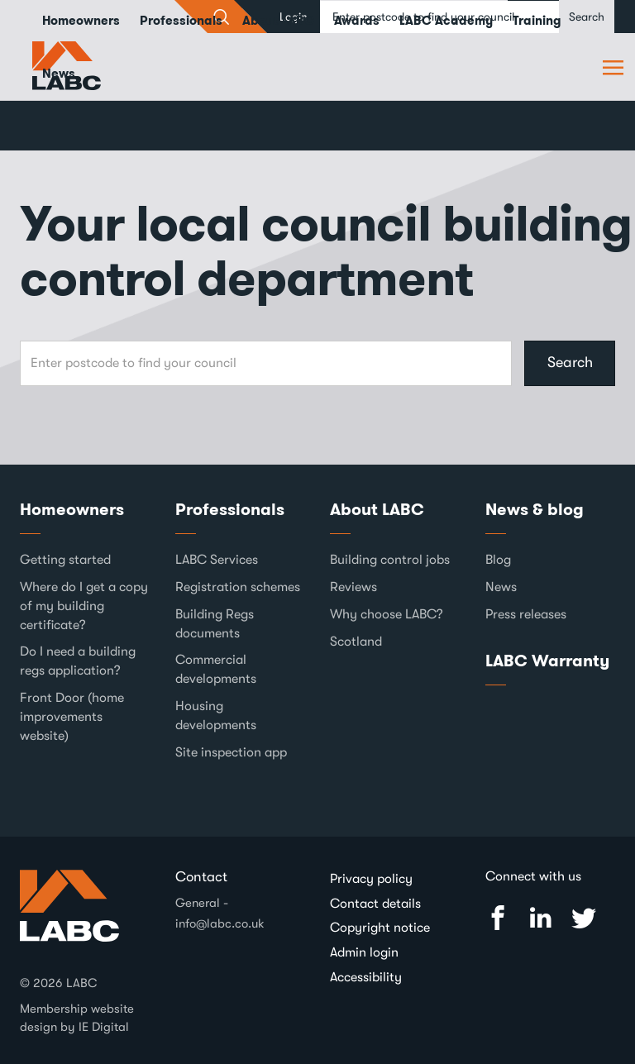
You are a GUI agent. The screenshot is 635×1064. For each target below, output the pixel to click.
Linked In (540, 918)
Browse (615, 67)
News (58, 73)
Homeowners (72, 509)
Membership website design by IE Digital (77, 1017)
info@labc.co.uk (220, 923)
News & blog (534, 509)
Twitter (583, 918)
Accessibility (366, 977)
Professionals (229, 509)
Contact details (375, 903)
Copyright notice (380, 927)
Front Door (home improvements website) (72, 716)
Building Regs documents (214, 624)
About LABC (377, 509)
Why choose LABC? (386, 614)
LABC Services (216, 559)
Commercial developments (215, 669)
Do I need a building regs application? (78, 661)
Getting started (65, 559)
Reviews (353, 587)
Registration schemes (237, 587)
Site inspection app (231, 752)
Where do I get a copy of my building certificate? (84, 606)
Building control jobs (390, 559)
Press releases (525, 614)
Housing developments (215, 715)
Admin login (364, 952)
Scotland (356, 641)
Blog (498, 559)
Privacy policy (371, 878)
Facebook (497, 918)
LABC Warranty (547, 660)
